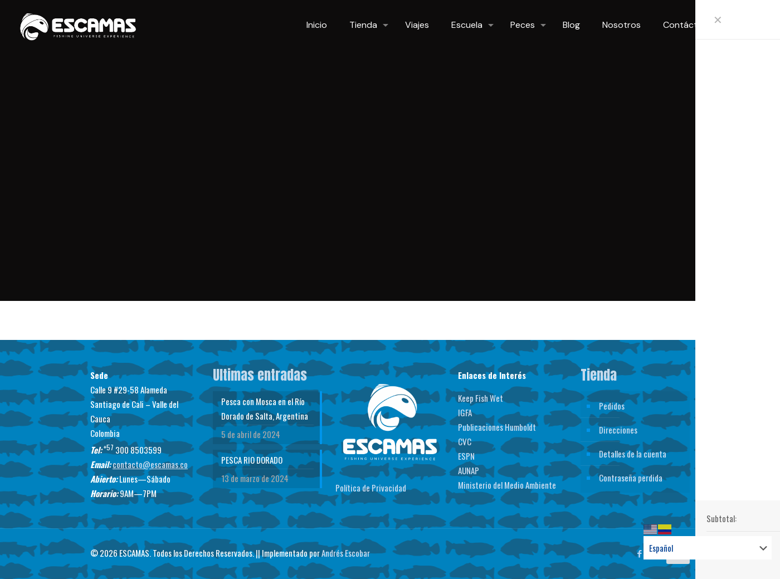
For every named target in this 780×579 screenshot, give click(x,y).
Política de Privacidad (370, 487)
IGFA (465, 412)
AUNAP (468, 470)
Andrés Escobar (345, 553)
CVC (464, 441)
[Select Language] (708, 547)
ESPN (466, 456)
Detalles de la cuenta (632, 453)
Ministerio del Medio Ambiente (507, 485)
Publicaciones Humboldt (497, 427)
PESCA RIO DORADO (251, 460)
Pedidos (612, 406)
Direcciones (618, 430)
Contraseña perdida (630, 477)
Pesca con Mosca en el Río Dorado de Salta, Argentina (264, 408)
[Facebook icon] (639, 553)
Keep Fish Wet (480, 398)
